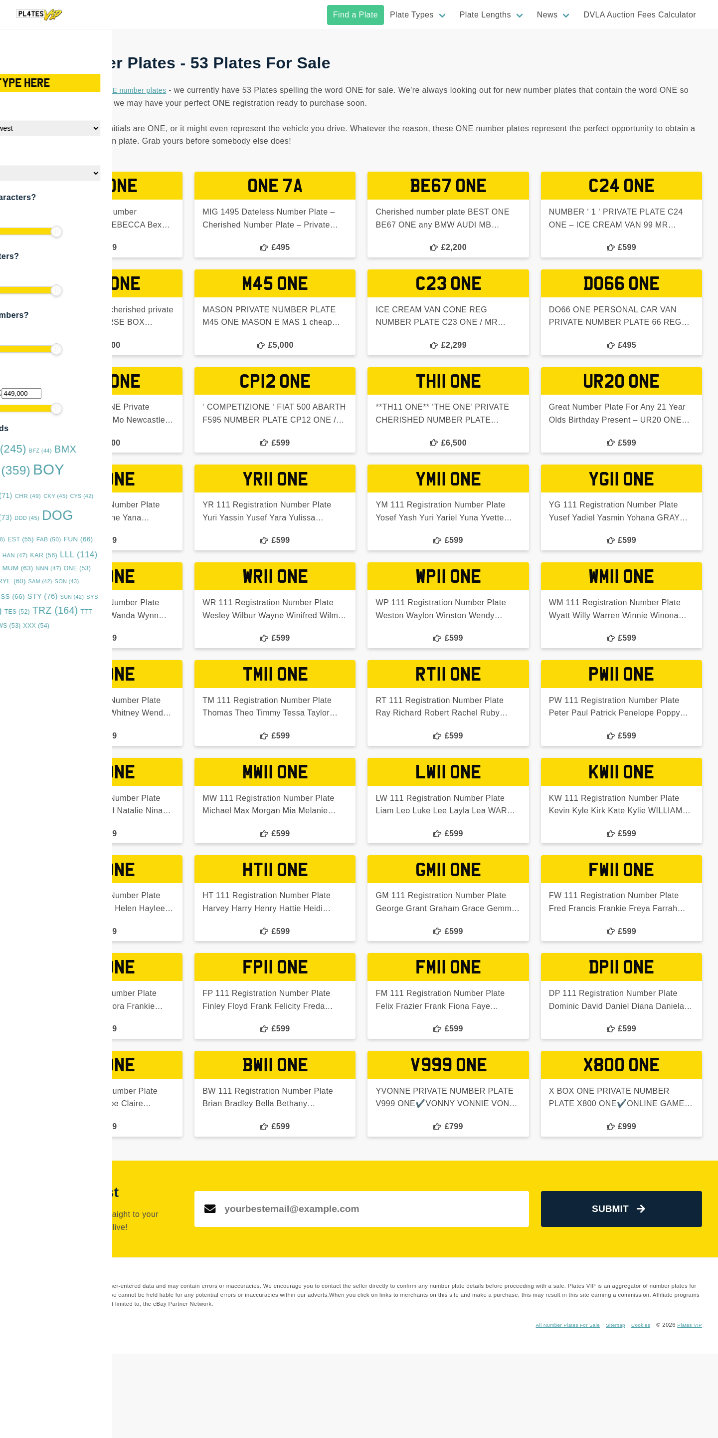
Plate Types (412, 14)
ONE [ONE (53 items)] (144, 568)
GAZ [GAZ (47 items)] (24, 555)
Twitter (269, 1409)
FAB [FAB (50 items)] (116, 539)
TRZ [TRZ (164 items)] (123, 610)
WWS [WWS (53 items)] (73, 625)
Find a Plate (355, 14)
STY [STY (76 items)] (110, 596)
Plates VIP (688, 1409)
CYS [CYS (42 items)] (149, 496)
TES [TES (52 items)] (84, 611)
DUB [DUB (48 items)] (59, 539)
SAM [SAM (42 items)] (107, 581)
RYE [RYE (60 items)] (79, 581)
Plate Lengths (485, 14)
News (547, 14)
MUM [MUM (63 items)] (84, 568)
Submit (640, 1278)
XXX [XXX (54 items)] (103, 625)
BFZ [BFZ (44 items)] (107, 451)
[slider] (15, 232)
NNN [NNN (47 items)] (115, 568)
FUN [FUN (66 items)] (145, 539)
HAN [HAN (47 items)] (82, 555)
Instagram (240, 1409)
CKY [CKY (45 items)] (123, 496)
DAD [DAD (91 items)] (29, 517)
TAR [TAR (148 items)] (47, 610)
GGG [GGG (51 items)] (53, 555)
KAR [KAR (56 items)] (111, 555)
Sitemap (609, 1409)
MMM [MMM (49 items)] (53, 568)
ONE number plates (312, 90)
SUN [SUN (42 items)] (139, 597)
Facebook (208, 1409)
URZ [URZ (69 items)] (41, 625)
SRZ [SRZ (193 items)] (36, 595)
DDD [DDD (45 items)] (94, 518)
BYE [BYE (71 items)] (64, 495)
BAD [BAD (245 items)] (67, 449)
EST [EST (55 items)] (88, 539)
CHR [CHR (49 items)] (95, 495)
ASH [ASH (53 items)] (25, 450)
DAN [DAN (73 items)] (63, 517)
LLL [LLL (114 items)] (146, 554)
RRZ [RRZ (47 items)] (49, 581)
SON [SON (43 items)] (134, 581)
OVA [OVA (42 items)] (23, 581)
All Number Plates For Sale (555, 1409)
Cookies (636, 1409)
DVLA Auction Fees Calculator (639, 14)
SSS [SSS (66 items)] (77, 596)
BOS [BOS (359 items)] (68, 470)
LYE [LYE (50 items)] (24, 568)
